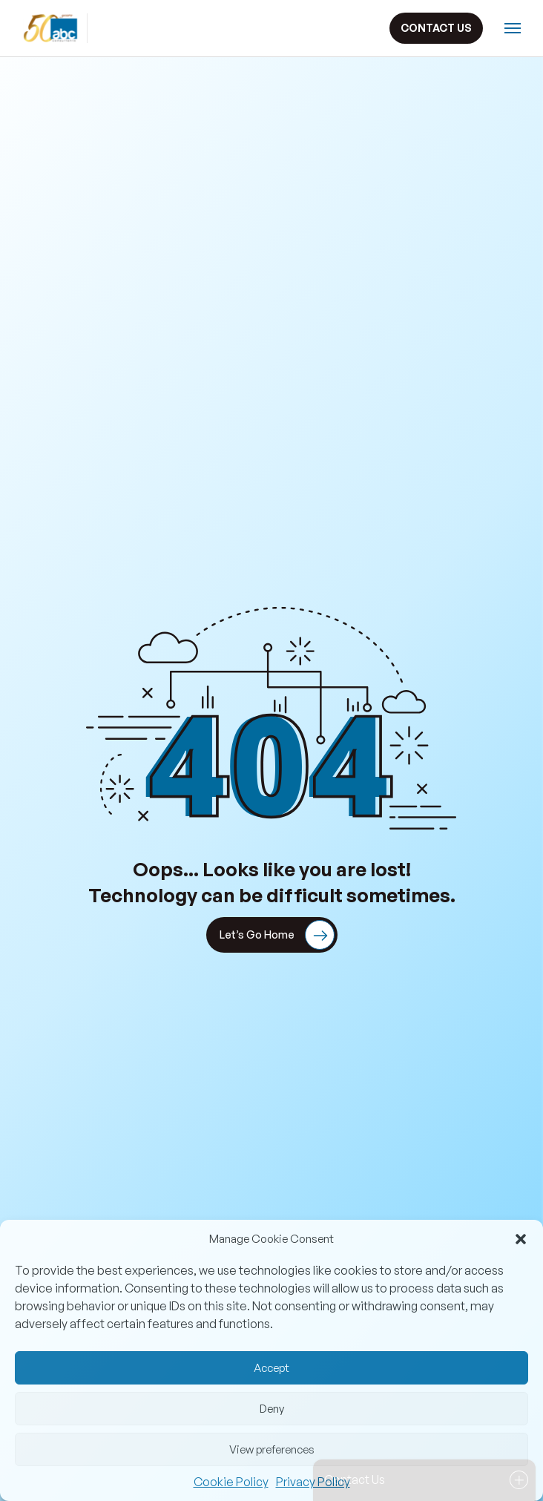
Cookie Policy (231, 1481)
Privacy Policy (313, 1481)
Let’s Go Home (277, 935)
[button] (520, 1239)
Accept (271, 1368)
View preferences (272, 1449)
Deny (272, 1409)
